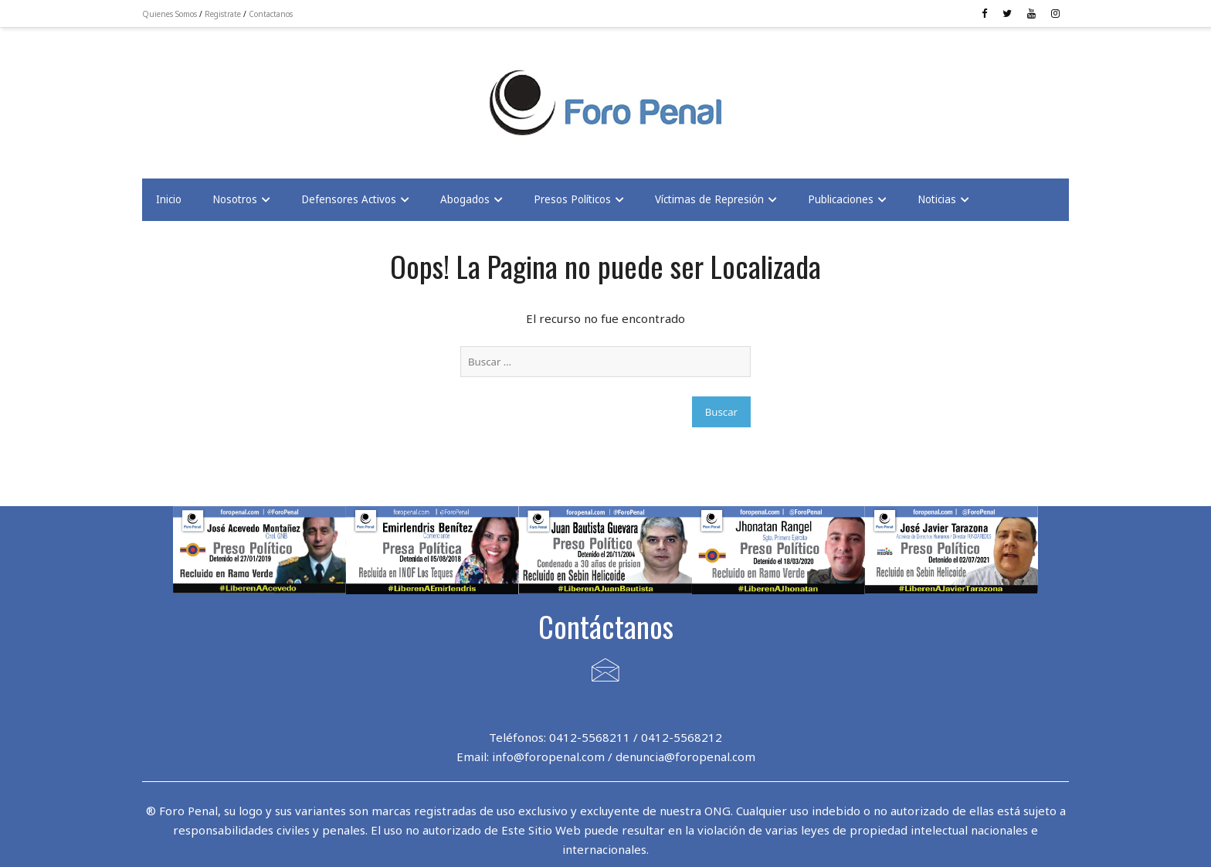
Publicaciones (840, 199)
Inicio (168, 199)
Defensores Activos (348, 199)
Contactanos (271, 13)
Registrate (223, 13)
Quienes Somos (169, 13)
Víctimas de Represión (709, 199)
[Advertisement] (265, 93)
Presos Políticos (572, 199)
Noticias (937, 199)
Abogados (465, 199)
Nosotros (234, 199)
